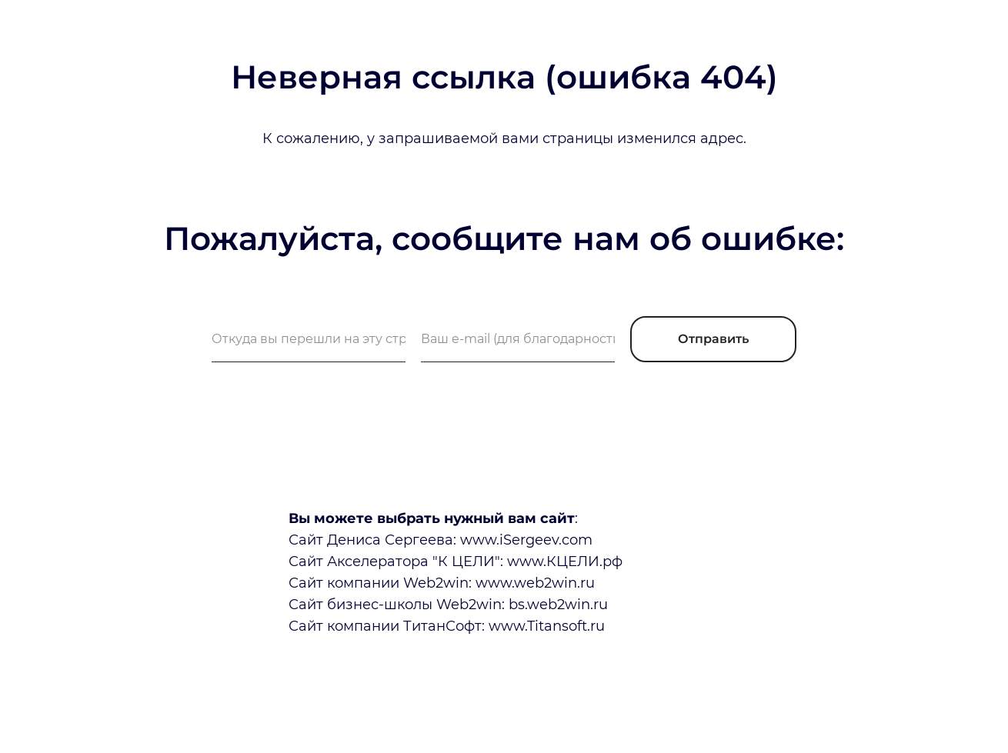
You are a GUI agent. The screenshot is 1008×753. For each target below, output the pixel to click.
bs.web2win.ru (558, 604)
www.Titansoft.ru (547, 626)
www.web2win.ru (535, 583)
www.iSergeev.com (526, 539)
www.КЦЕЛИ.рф (564, 561)
